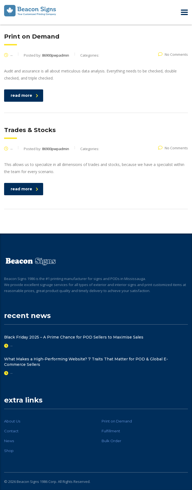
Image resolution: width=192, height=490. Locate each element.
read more (24, 95)
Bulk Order (111, 441)
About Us (12, 421)
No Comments (173, 54)
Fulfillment (111, 431)
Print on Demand (117, 421)
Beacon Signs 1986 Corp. (37, 481)
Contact (11, 431)
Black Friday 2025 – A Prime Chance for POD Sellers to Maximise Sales (73, 337)
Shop (9, 450)
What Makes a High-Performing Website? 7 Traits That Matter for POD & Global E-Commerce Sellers (86, 362)
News (9, 441)
